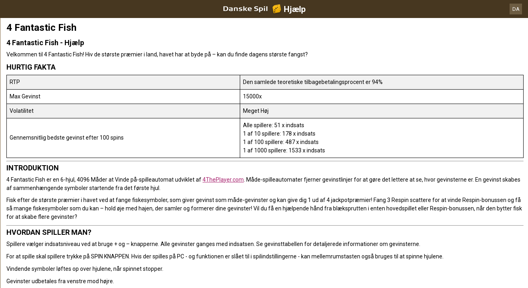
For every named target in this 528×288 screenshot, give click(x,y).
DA (516, 9)
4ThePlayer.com (223, 179)
